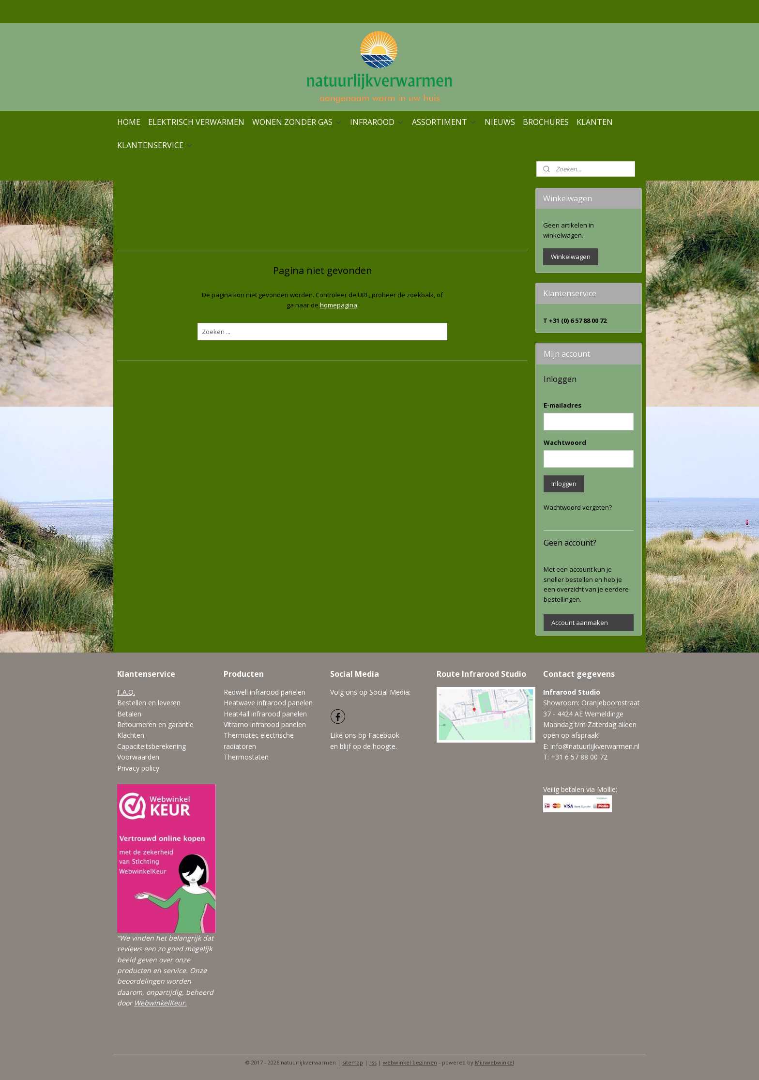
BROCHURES (546, 122)
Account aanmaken (579, 622)
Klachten (130, 735)
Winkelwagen (571, 256)
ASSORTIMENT (444, 122)
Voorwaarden (138, 756)
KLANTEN (595, 122)
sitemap (352, 1062)
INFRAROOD (377, 122)
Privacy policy (138, 768)
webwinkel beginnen (410, 1062)
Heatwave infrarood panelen (268, 702)
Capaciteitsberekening (151, 746)
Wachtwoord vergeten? (578, 507)
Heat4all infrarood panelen (265, 713)
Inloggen (564, 483)
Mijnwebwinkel (494, 1062)
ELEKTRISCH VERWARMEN (196, 122)
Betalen (129, 713)
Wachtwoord (565, 442)
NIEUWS (500, 122)
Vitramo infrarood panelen (265, 724)
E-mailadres (562, 405)
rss (373, 1062)
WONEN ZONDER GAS (297, 122)
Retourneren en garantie (155, 724)
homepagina (338, 305)
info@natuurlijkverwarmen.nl (594, 746)
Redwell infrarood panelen (264, 692)
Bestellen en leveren (149, 702)
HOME (128, 122)
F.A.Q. (126, 692)
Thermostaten (246, 756)
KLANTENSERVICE (155, 145)
